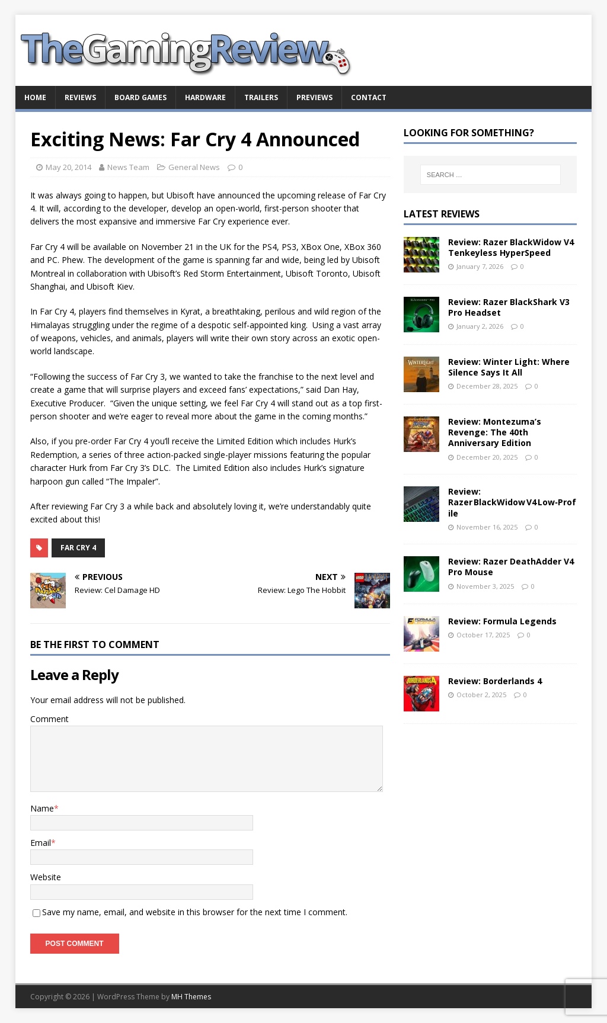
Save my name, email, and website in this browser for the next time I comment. (194, 912)
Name (42, 808)
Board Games (140, 97)
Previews (314, 97)
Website (45, 877)
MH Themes (191, 997)
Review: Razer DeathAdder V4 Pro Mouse (511, 567)
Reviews (80, 97)
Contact (368, 97)
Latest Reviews (442, 213)
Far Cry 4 (78, 548)
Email (40, 842)
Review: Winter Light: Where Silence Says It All (509, 367)
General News (194, 167)
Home (35, 97)
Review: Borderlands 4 (495, 681)
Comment (49, 718)
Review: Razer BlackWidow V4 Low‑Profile (512, 502)
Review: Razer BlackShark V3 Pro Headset (509, 307)
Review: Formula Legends (502, 621)
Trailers (261, 97)
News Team (128, 167)
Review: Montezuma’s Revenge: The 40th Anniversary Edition (494, 432)
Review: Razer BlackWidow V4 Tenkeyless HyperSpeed (511, 247)
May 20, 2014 (68, 167)
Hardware (205, 97)
